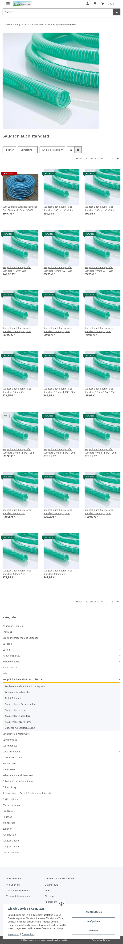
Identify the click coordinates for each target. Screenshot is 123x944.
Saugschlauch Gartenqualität (20, 704)
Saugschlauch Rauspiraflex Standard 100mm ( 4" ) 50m (99, 208)
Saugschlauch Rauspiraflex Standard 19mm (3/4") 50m (17, 329)
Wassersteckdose (12, 805)
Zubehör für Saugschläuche (20, 727)
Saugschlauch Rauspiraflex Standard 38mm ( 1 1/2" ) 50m (60, 451)
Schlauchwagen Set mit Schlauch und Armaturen (29, 793)
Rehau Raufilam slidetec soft (18, 775)
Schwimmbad (10, 739)
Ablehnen (93, 930)
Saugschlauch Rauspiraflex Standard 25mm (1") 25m (58, 329)
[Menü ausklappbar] (8, 2)
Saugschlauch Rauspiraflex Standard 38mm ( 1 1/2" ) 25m (19, 451)
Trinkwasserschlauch (14, 757)
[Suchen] (116, 12)
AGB (47, 890)
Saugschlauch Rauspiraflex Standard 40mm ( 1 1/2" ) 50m (101, 451)
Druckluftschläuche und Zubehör (20, 637)
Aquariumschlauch (13, 625)
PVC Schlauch (10, 667)
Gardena (7, 643)
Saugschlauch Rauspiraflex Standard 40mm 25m (17, 511)
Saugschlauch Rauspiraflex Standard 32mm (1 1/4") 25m (100, 390)
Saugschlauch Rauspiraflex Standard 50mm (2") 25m (58, 511)
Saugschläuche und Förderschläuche (22, 679)
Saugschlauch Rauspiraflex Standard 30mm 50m (17, 390)
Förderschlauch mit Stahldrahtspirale (25, 686)
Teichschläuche (11, 852)
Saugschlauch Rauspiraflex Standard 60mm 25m (17, 572)
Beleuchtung (9, 787)
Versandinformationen (18, 896)
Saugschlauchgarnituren (18, 721)
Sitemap (49, 896)
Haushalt (7, 816)
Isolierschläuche (11, 661)
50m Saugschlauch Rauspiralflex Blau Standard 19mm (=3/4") (20, 208)
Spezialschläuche (12, 751)
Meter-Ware (9, 769)
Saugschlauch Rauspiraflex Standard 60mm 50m (58, 572)
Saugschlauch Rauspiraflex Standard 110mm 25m (17, 269)
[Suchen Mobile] (58, 12)
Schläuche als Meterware (16, 733)
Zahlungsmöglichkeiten (18, 890)
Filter (9, 149)
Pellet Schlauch (13, 698)
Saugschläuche (11, 840)
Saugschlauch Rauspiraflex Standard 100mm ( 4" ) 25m (58, 208)
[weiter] (117, 158)
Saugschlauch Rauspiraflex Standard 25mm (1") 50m (99, 329)
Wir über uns (13, 884)
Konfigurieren (93, 921)
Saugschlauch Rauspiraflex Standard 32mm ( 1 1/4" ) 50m (60, 390)
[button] (87, 3)
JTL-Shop (106, 940)
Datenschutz (28, 934)
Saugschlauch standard (18, 715)
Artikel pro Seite (51, 149)
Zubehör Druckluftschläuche (18, 781)
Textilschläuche (11, 799)
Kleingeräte (9, 822)
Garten (6, 649)
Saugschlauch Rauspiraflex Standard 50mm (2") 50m (99, 511)
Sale (5, 673)
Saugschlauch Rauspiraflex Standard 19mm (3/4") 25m (99, 269)
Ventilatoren (9, 763)
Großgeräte (9, 810)
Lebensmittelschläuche (17, 692)
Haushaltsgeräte (11, 655)
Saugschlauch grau (15, 710)
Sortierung (26, 149)
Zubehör (7, 828)
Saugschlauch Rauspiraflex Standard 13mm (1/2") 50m (58, 269)
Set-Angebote (10, 745)
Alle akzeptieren (93, 912)
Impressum (13, 934)
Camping (7, 631)
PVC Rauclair (9, 834)
